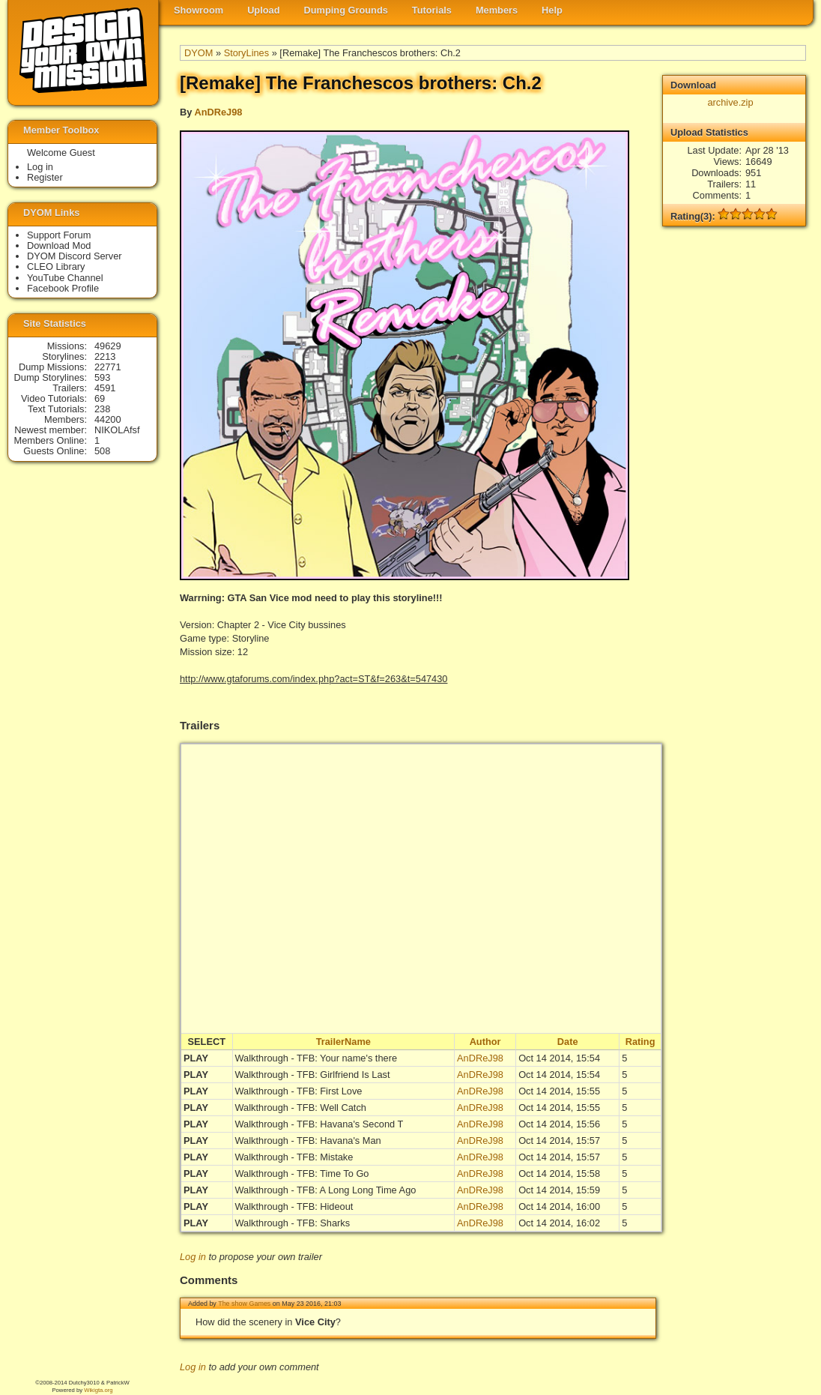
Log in (193, 1256)
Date (567, 1041)
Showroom (198, 10)
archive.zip (730, 102)
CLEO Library (56, 266)
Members (497, 10)
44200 (107, 419)
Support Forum (59, 235)
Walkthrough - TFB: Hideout (294, 1206)
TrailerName (343, 1041)
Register (45, 177)
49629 (107, 346)
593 (102, 377)
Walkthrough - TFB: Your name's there (316, 1058)
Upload (263, 10)
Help (552, 10)
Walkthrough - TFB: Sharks (293, 1223)
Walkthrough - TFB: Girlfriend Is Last (312, 1074)
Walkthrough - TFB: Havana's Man (308, 1140)
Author (485, 1041)
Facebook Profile (63, 288)
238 (102, 409)
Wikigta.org (98, 1390)
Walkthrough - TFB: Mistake (294, 1157)
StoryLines (246, 52)
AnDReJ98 (218, 112)
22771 (107, 367)
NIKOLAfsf (116, 430)
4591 (104, 388)
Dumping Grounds (346, 10)
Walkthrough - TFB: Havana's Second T (319, 1124)
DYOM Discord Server (74, 256)
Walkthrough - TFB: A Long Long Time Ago (325, 1190)
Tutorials (432, 10)
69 (99, 398)
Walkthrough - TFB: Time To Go (302, 1173)
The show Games (244, 1303)
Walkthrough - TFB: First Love (299, 1091)
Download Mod (59, 245)
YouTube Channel (65, 277)
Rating (640, 1041)
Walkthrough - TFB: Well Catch (300, 1107)
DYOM (198, 52)
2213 (104, 356)
